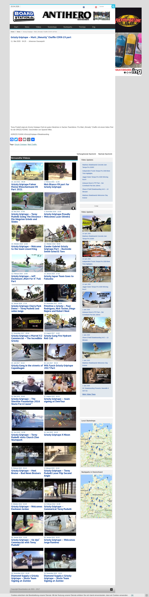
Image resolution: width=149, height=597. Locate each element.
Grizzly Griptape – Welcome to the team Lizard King (26, 248)
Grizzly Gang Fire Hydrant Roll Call (57, 337)
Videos (38, 27)
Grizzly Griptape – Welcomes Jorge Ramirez (59, 541)
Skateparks (67, 27)
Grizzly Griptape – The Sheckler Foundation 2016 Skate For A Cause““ (25, 401)
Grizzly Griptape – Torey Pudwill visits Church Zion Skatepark (25, 437)
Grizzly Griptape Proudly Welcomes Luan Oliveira (57, 215)
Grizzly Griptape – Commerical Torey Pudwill (58, 508)
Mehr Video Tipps (88, 394)
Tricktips (82, 27)
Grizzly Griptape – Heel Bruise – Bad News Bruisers (26, 472)
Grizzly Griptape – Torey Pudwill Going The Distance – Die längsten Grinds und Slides (27, 217)
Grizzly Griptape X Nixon (57, 434)
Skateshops (52, 27)
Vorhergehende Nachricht (86, 154)
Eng (93, 27)
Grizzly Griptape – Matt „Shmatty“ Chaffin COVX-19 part (41, 37)
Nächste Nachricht (105, 154)
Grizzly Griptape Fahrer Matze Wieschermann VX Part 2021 (24, 187)
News (27, 27)
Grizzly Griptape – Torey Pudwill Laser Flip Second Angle (58, 473)
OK (132, 595)
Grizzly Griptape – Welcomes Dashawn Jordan (26, 508)
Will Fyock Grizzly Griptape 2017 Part (58, 367)
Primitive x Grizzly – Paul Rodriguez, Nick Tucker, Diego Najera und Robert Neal (59, 308)
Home (12, 32)
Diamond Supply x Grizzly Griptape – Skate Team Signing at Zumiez (25, 578)
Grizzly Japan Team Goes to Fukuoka (59, 277)
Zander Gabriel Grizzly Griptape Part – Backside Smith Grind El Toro (57, 249)
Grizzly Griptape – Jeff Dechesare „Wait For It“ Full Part (26, 279)
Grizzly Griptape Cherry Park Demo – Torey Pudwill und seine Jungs (26, 308)
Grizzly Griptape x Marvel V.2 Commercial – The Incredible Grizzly (26, 338)
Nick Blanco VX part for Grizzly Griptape (56, 185)
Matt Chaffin (32, 144)
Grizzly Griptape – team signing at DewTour (57, 400)
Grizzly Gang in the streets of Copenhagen (27, 367)
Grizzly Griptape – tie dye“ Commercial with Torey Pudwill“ (25, 542)
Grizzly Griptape (21, 144)
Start (16, 27)
